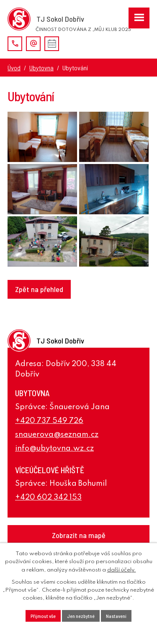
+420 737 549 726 (49, 421)
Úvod (14, 68)
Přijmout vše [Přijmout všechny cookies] (43, 616)
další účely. (121, 570)
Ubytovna (41, 68)
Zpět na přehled (39, 289)
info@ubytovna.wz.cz (54, 448)
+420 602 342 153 (48, 497)
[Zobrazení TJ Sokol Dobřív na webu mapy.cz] (78, 535)
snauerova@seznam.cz (56, 434)
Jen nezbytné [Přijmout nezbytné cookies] (81, 616)
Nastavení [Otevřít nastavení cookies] (116, 616)
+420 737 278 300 (15, 43)
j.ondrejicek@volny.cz (33, 43)
